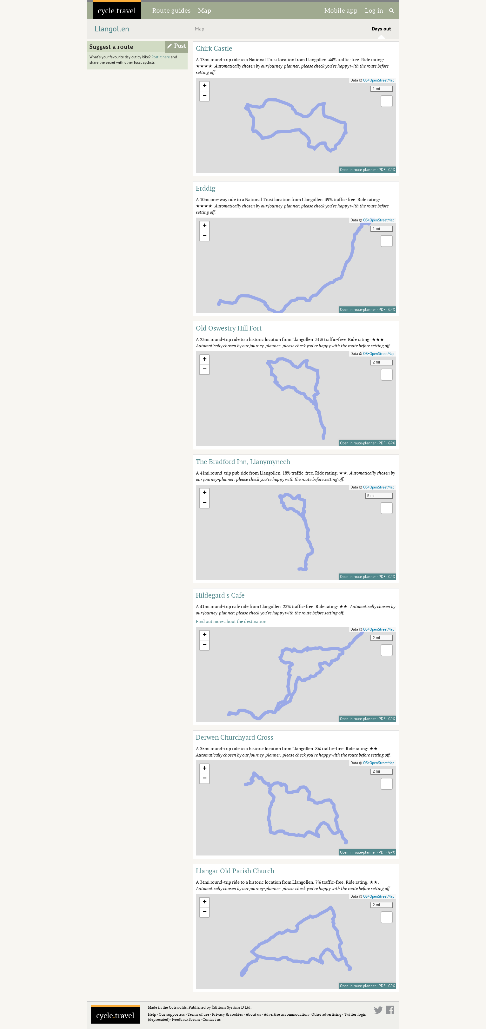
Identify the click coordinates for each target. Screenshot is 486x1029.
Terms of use (198, 1014)
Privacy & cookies (227, 1014)
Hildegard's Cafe (220, 595)
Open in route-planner (358, 169)
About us (253, 1014)
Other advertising (326, 1014)
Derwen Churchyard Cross (234, 737)
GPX (391, 169)
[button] (204, 86)
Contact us (212, 1019)
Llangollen (112, 29)
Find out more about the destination (231, 621)
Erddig (205, 188)
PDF (382, 169)
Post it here (160, 57)
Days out (381, 29)
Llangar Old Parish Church (235, 870)
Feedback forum (186, 1019)
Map (204, 10)
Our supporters (172, 1014)
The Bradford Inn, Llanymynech (243, 461)
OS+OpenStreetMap (378, 80)
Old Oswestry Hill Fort (229, 328)
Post (180, 46)
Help (152, 1014)
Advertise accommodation (286, 1014)
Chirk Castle (214, 48)
